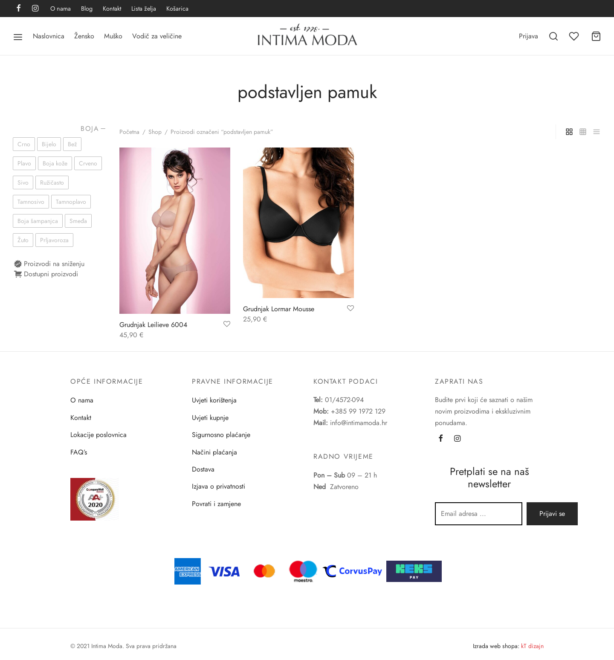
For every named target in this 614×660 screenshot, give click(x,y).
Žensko (84, 36)
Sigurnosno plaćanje (221, 435)
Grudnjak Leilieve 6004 (153, 325)
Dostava (203, 469)
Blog (87, 8)
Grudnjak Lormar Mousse (278, 309)
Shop (155, 131)
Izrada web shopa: (496, 646)
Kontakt (112, 8)
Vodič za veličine (157, 36)
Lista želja (143, 8)
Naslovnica (48, 36)
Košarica (177, 8)
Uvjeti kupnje (210, 418)
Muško (113, 36)
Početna (129, 131)
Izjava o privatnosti (218, 486)
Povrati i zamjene (216, 504)
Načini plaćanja (214, 452)
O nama (60, 8)
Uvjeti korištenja (214, 400)
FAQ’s (78, 452)
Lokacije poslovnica (98, 435)
